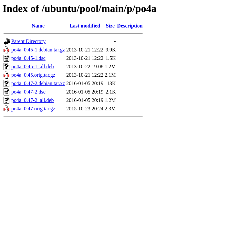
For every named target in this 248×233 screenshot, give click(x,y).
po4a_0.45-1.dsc (28, 58)
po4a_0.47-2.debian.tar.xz (38, 83)
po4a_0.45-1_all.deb (32, 66)
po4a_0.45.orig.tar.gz (33, 75)
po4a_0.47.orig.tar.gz (33, 108)
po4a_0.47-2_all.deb (32, 100)
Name (38, 25)
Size (110, 25)
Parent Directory (28, 41)
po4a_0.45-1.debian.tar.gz (38, 49)
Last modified (84, 25)
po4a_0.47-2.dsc (28, 91)
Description (130, 25)
